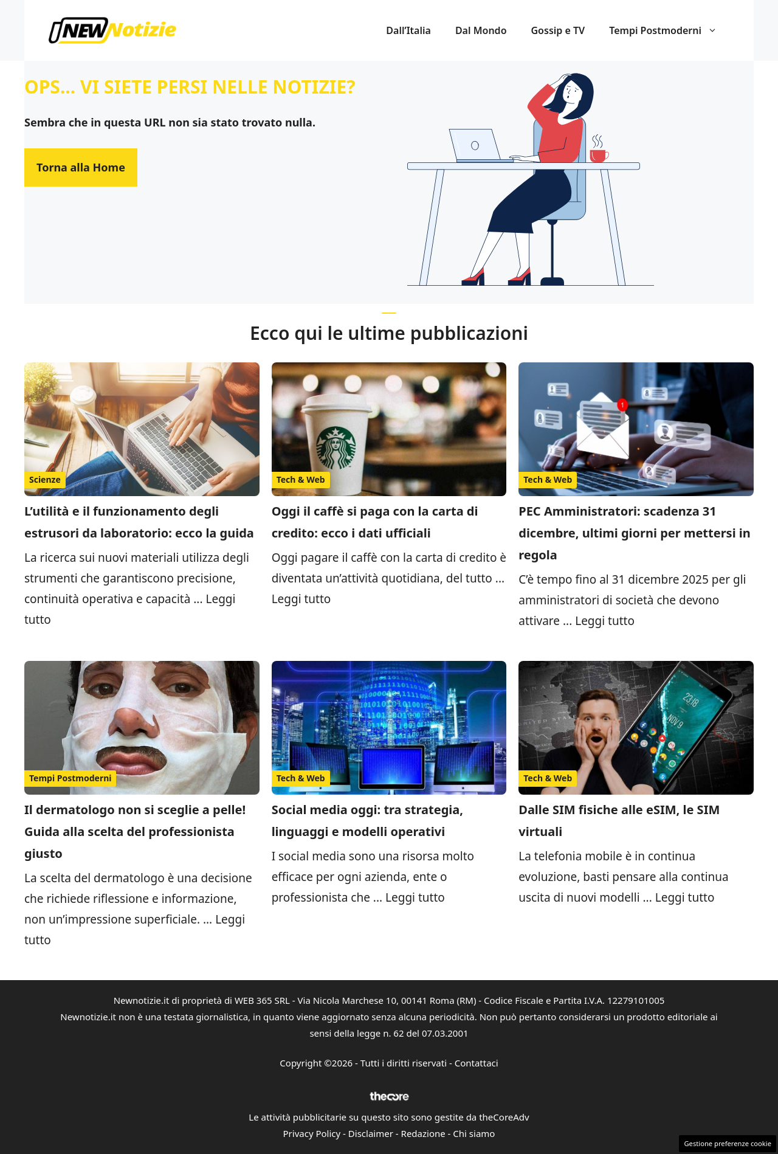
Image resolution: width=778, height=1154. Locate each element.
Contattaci (476, 1063)
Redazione (423, 1133)
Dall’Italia (408, 30)
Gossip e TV (558, 30)
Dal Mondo (481, 30)
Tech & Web (301, 479)
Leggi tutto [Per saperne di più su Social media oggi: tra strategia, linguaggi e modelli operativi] (415, 897)
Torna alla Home (80, 167)
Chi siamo (474, 1133)
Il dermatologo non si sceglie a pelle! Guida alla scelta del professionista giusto (135, 831)
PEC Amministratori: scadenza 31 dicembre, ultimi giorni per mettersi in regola (634, 533)
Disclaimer (370, 1133)
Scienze (45, 479)
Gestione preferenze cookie (727, 1143)
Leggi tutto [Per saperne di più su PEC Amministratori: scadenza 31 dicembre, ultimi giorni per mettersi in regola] (605, 621)
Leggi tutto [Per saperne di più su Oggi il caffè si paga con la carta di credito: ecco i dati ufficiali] (301, 599)
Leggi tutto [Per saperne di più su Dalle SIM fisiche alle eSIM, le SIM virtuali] (685, 897)
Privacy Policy (312, 1133)
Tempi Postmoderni (669, 30)
